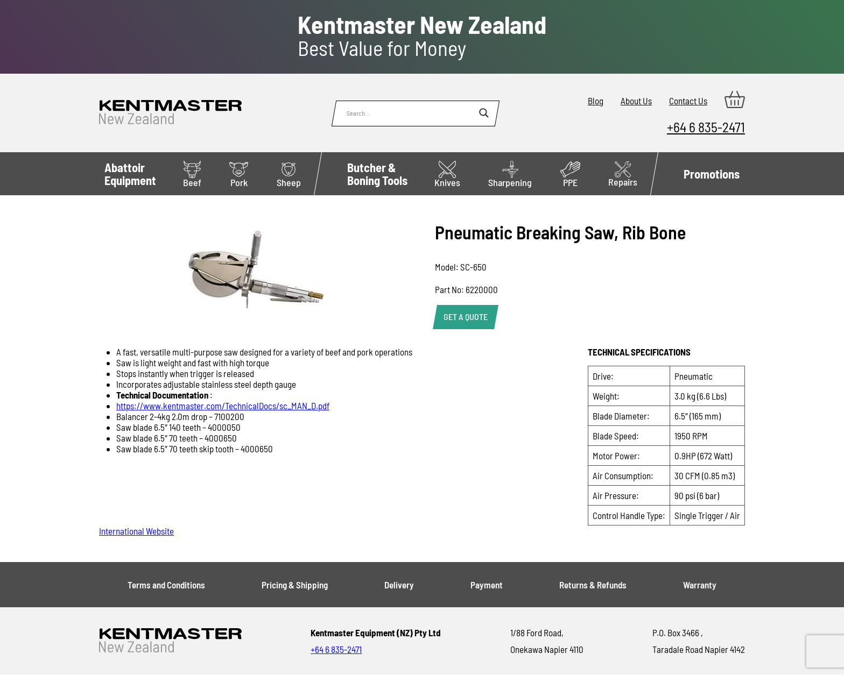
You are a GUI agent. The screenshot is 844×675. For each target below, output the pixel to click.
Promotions (712, 174)
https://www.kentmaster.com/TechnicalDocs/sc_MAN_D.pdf (222, 405)
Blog (595, 100)
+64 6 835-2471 (706, 126)
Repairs (622, 174)
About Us (636, 100)
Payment (486, 584)
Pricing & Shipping (295, 584)
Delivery (399, 584)
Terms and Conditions (166, 584)
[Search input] (410, 112)
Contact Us (688, 100)
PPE (570, 174)
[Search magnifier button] (483, 112)
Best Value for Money (422, 36)
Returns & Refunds (593, 584)
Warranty (699, 584)
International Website (136, 530)
